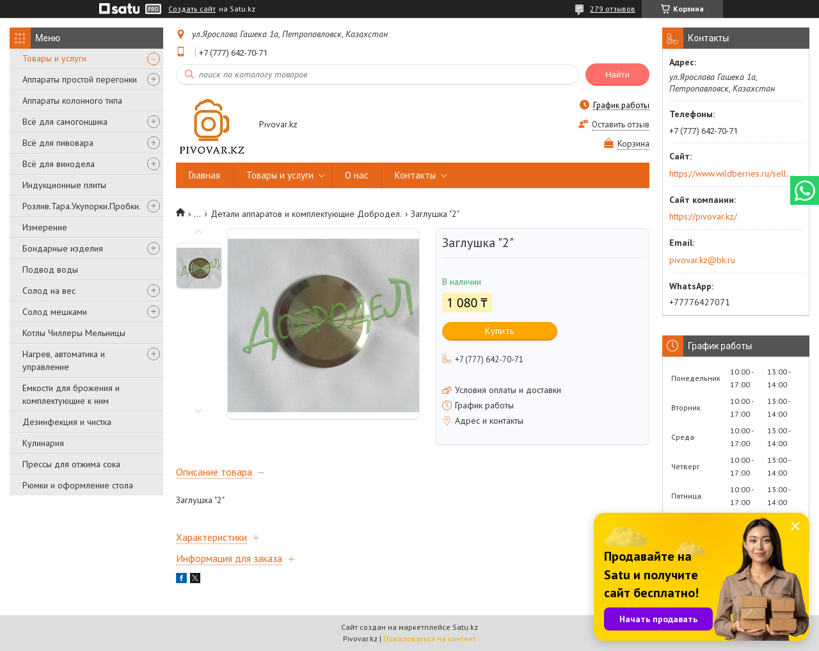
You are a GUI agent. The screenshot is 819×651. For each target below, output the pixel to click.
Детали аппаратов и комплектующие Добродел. (306, 214)
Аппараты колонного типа (72, 100)
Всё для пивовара (57, 143)
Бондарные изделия (62, 248)
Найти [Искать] (617, 74)
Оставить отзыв (620, 124)
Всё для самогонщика (64, 121)
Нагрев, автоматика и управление (63, 360)
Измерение (44, 227)
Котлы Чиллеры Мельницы (73, 333)
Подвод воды (50, 269)
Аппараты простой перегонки (79, 79)
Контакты (415, 175)
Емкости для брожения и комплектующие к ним (71, 394)
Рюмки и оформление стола (77, 485)
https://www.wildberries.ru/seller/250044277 (731, 173)
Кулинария (43, 443)
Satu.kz (465, 627)
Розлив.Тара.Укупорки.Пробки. (81, 206)
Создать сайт (192, 8)
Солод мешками (54, 311)
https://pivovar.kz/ (703, 216)
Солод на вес (49, 290)
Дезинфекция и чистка (66, 422)
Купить (499, 331)
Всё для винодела (58, 164)
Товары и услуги (54, 58)
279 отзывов (612, 8)
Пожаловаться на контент (429, 638)
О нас (357, 175)
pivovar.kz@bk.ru (702, 260)
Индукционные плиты (64, 185)
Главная (204, 175)
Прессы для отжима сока (71, 464)
